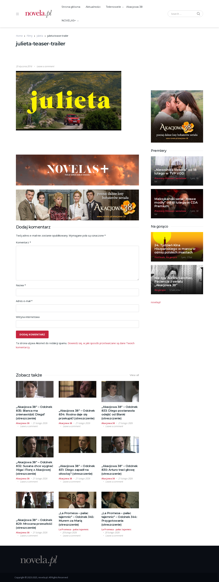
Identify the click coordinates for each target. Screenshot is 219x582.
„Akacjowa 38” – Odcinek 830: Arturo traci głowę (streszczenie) (119, 469)
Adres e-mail (24, 301)
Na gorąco (171, 257)
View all (134, 375)
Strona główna (71, 6)
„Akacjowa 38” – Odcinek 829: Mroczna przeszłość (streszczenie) (34, 523)
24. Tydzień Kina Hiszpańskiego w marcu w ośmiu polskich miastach (175, 248)
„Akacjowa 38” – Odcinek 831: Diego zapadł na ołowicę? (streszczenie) (77, 469)
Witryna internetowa (28, 317)
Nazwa (21, 285)
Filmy (29, 35)
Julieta (40, 35)
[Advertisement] (78, 56)
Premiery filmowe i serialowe (170, 178)
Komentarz (23, 242)
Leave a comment (45, 66)
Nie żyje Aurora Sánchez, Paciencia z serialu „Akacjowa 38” (173, 281)
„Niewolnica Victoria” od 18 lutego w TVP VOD (175, 171)
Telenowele (113, 6)
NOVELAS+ (69, 20)
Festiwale (159, 257)
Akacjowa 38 (134, 6)
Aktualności (93, 6)
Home (19, 35)
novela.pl (155, 302)
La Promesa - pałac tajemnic (74, 529)
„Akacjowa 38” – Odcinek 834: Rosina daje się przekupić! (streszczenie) (77, 414)
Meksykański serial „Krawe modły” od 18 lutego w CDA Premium (176, 202)
